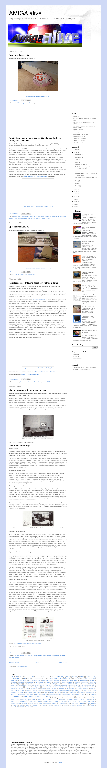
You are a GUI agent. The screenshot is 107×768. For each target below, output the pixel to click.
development (36, 687)
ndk (87, 694)
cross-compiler (88, 685)
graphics (87, 690)
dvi (68, 686)
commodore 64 (57, 685)
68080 (82, 677)
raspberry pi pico (36, 382)
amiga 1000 (16, 103)
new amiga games (32, 696)
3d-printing (54, 676)
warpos (21, 705)
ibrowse (65, 692)
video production (92, 703)
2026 (75, 150)
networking (93, 694)
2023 (75, 191)
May (76, 181)
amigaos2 (13, 682)
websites (43, 705)
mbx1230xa (30, 694)
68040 (68, 677)
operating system (69, 697)
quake (43, 218)
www (86, 705)
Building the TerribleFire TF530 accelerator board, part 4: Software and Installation (89, 258)
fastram (43, 688)
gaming (75, 690)
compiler (64, 685)
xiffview (13, 706)
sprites (69, 701)
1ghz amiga (27, 676)
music (82, 694)
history (53, 216)
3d (33, 676)
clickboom (48, 216)
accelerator (17, 678)
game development (64, 690)
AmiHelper (76, 354)
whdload (50, 705)
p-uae (77, 697)
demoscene (19, 687)
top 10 (31, 703)
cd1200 (24, 685)
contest (70, 685)
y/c (17, 706)
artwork (29, 683)
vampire (62, 703)
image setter (55, 655)
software (23, 701)
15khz (21, 676)
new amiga (16, 697)
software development (35, 701)
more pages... (77, 132)
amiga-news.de (77, 361)
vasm (73, 703)
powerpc (88, 697)
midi (60, 694)
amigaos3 (21, 682)
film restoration (47, 655)
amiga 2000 (77, 678)
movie (73, 694)
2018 (75, 204)
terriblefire (91, 701)
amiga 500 (24, 680)
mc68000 (37, 694)
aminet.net (76, 356)
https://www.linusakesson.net (30, 374)
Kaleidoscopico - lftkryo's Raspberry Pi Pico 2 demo (33, 283)
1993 (14, 655)
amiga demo (73, 680)
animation (30, 655)
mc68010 (44, 694)
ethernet (21, 688)
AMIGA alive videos (79, 140)
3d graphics (38, 676)
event (27, 688)
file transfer (61, 688)
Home (38, 663)
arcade (15, 684)
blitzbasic (71, 683)
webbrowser (35, 705)
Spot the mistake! (78, 129)
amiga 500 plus (36, 680)
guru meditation (28, 692)
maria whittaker (21, 694)
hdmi (46, 692)
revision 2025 (46, 382)
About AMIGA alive (78, 143)
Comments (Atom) (22, 666)
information (72, 692)
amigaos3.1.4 (30, 682)
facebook (33, 688)
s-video (70, 699)
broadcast (78, 683)
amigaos (91, 680)
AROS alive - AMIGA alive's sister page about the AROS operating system (84, 368)
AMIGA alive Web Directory (81, 134)
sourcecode (63, 701)
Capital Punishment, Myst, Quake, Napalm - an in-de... (85, 167)
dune (64, 686)
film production (38, 655)
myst (64, 216)
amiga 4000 (14, 680)
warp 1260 (15, 705)
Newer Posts (14, 663)
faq (38, 688)
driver (50, 686)
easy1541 (77, 686)
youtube (48, 218)
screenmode (82, 699)
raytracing (23, 699)
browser (85, 683)
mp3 (77, 694)
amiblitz (50, 678)
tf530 (18, 703)
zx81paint (29, 706)
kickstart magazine (90, 692)
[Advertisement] (38, 121)
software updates (47, 701)
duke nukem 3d (58, 686)
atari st (15, 274)
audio (53, 684)
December (78, 154)
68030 (60, 677)
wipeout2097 (79, 705)
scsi (88, 699)
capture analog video (16, 685)
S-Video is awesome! (88, 295)
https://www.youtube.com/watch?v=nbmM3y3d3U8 (38, 206)
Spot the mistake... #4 (19, 55)
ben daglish (64, 683)
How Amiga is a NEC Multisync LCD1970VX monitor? (88, 317)
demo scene (23, 382)
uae (41, 703)
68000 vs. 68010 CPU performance (88, 242)
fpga (23, 690)
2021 (75, 196)
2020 (75, 199)
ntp (54, 697)
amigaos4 (56, 682)
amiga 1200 (67, 678)
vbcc (77, 703)
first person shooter (82, 688)
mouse (22, 274)
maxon (17, 657)
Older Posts (62, 663)
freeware (35, 690)
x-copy (93, 705)
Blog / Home (77, 116)
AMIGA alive (25, 13)
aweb (58, 683)
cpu (82, 685)
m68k (13, 694)
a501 (87, 676)
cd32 (29, 685)
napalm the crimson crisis (27, 218)
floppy (17, 690)
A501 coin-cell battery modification (88, 272)
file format (54, 688)
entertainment (14, 688)
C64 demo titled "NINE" (39, 300)
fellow (48, 688)
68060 (74, 677)
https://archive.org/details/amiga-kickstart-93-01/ (27, 643)
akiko (45, 678)
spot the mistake (39, 103)
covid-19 (76, 685)
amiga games (29, 216)
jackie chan (59, 216)
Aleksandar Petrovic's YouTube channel (35, 176)
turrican (36, 703)
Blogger (61, 762)
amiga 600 (45, 680)
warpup (27, 705)
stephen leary (76, 701)
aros (20, 684)
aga (29, 678)
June (77, 162)
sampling (76, 699)
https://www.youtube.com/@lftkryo (44, 371)
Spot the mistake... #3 (19, 227)
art (24, 683)
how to (59, 692)
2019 (75, 201)
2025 (75, 152)
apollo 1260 (85, 682)
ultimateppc (47, 703)
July (76, 159)
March (77, 186)
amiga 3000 (23, 655)
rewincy (61, 699)
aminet (63, 682)
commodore (49, 685)
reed (29, 699)
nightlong (38, 218)
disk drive (44, 686)
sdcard (92, 699)
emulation (91, 687)
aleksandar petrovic (19, 216)
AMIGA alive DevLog (79, 136)
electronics (84, 686)
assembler (16, 382)
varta (68, 703)
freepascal (28, 690)
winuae (72, 705)
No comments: (14, 100)
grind (21, 692)
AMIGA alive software (79, 138)
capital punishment (39, 216)
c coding (91, 684)
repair (33, 699)
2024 (75, 189)
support (84, 701)
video (82, 703)
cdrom (30, 103)
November (78, 157)
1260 (17, 676)
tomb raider (25, 703)
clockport (42, 685)
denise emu (28, 686)
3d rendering (46, 676)
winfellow (66, 705)
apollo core (93, 682)
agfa (18, 655)
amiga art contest (54, 680)
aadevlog (93, 677)
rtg (65, 699)
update (54, 703)
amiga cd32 (64, 680)
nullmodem (59, 697)
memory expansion (52, 694)
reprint (39, 699)
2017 (75, 206)
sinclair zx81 (14, 701)
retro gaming (48, 699)
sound (56, 701)
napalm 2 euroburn (14, 218)
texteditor (13, 703)
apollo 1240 (77, 682)
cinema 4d (35, 685)
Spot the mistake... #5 (88, 285)
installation (81, 692)
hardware (37, 692)
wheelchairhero (57, 705)
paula (82, 697)
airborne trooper (38, 678)
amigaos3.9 (24, 103)
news (48, 697)
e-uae (72, 686)
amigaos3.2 (39, 682)
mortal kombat (66, 694)
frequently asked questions (45, 690)
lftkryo (29, 382)
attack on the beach (45, 683)
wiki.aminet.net (77, 359)
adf (25, 678)
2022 (75, 194)
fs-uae (55, 690)
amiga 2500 (84, 678)
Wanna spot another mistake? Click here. (38, 96)
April (76, 183)
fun (33, 103)
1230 (12, 676)
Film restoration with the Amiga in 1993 (27, 390)
